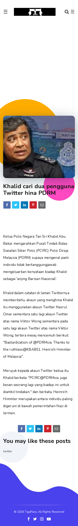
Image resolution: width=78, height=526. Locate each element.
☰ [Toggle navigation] (5, 12)
